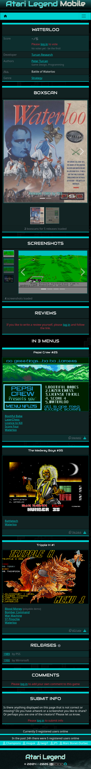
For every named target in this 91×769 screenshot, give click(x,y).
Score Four (12, 426)
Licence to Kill (13, 423)
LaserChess (12, 419)
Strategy (36, 78)
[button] (9, 151)
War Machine (13, 616)
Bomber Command (17, 612)
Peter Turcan (39, 61)
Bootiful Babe (13, 416)
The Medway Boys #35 (45, 450)
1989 (6, 654)
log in (44, 44)
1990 (6, 660)
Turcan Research (42, 55)
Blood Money (13, 609)
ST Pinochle (12, 619)
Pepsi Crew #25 (45, 352)
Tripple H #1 (45, 545)
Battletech (11, 521)
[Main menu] (84, 16)
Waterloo (11, 430)
